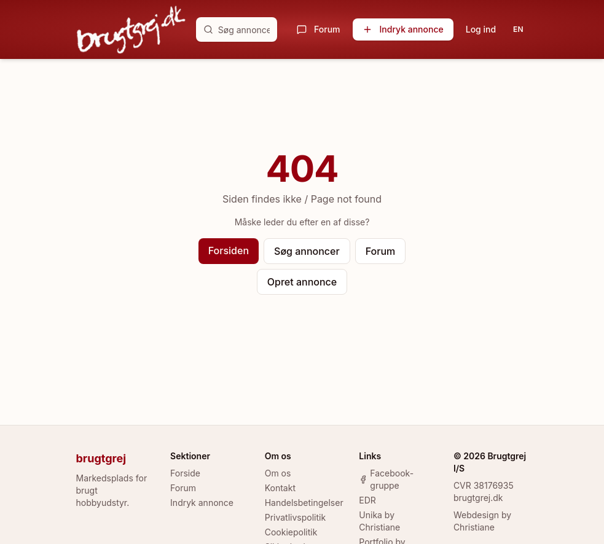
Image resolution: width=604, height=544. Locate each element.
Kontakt (280, 488)
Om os (278, 473)
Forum (318, 29)
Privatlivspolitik (295, 517)
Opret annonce (302, 282)
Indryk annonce (403, 29)
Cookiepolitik (291, 532)
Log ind (481, 29)
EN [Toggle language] (518, 29)
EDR (367, 500)
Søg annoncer (307, 251)
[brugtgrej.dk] (131, 29)
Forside (185, 473)
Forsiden (228, 250)
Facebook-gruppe (386, 479)
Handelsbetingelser (304, 502)
